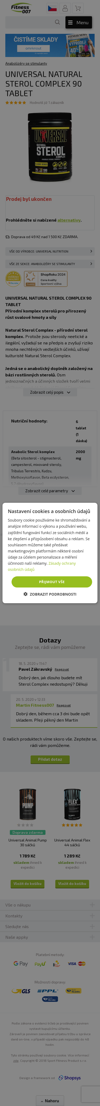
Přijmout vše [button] (52, 581)
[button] (50, 593)
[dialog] (49, 553)
